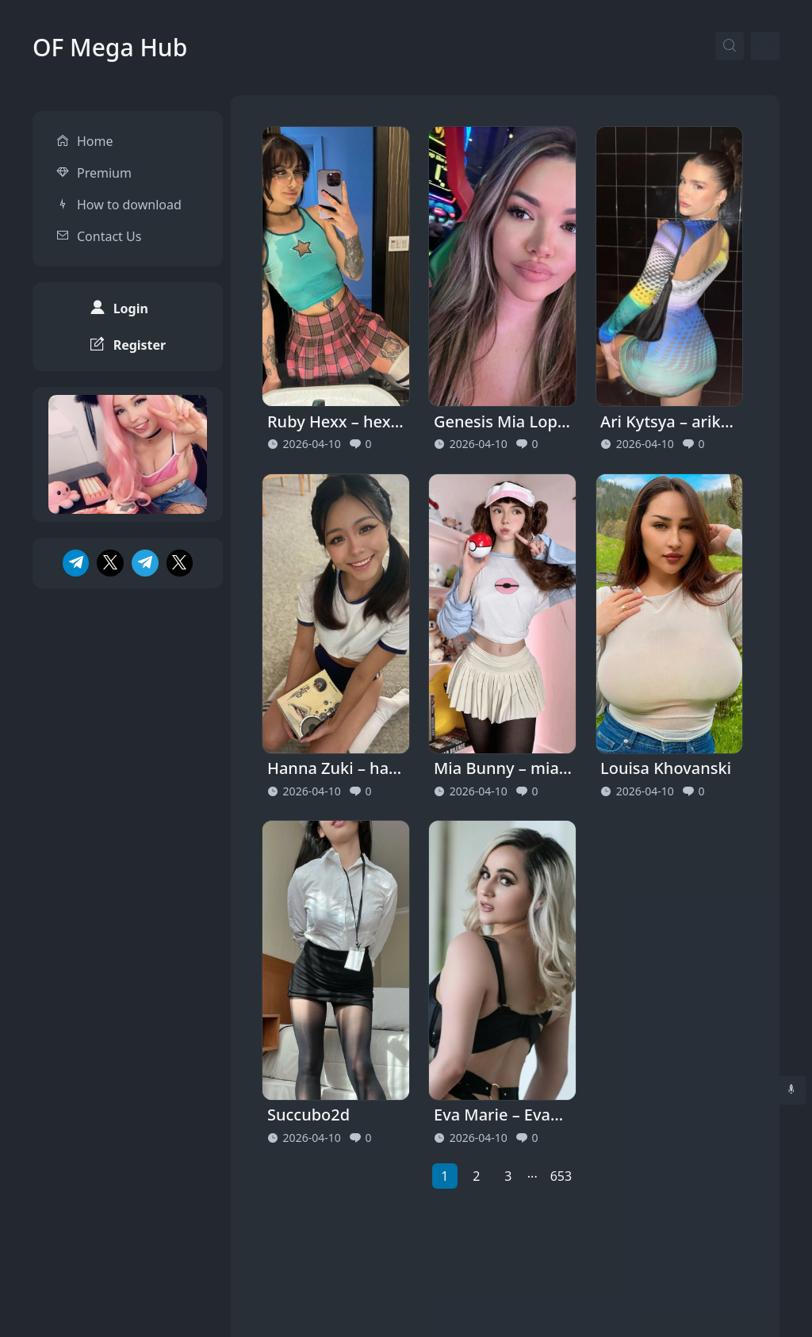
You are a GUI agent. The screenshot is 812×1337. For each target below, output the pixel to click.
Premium (104, 157)
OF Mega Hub (110, 47)
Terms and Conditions (714, 1280)
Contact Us (109, 220)
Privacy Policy (583, 1280)
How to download (129, 188)
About (498, 1280)
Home (95, 125)
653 (561, 1176)
